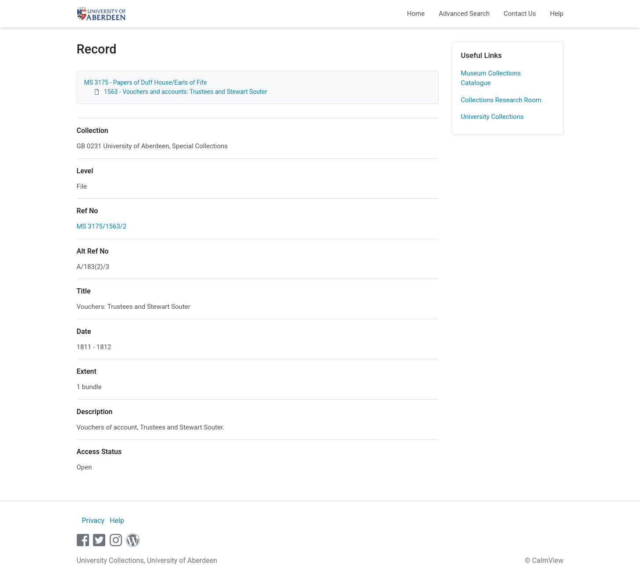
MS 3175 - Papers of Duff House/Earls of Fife (145, 82)
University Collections (492, 117)
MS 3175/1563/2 (102, 226)
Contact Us (520, 14)
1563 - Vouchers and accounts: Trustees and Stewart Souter (185, 91)
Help (557, 14)
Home (416, 14)
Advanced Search (464, 14)
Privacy (93, 520)
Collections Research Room (501, 100)
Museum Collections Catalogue (491, 78)
